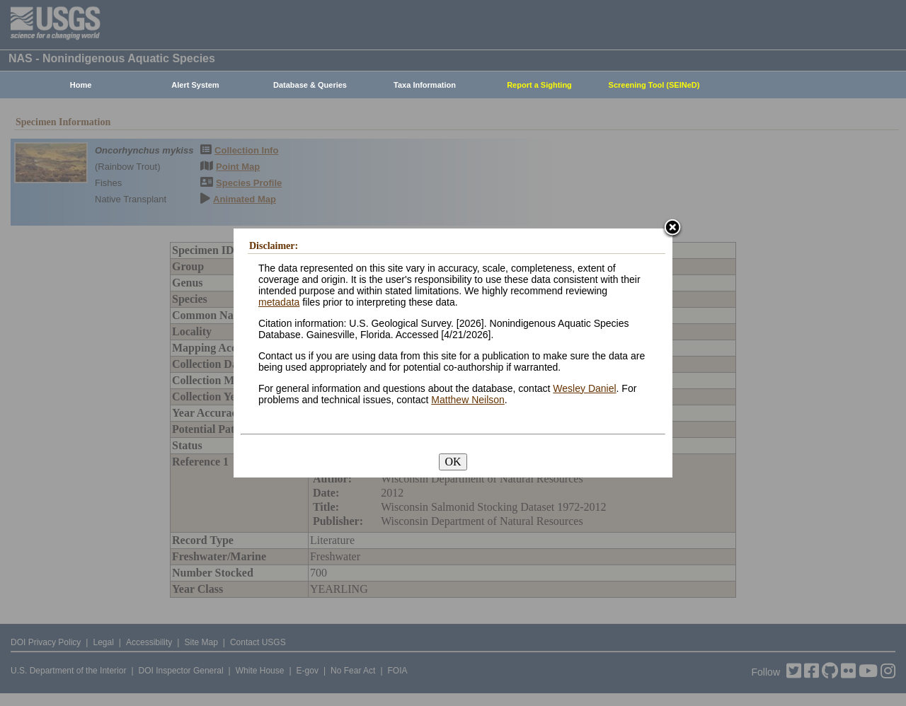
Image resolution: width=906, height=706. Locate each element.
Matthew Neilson (468, 399)
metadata (278, 302)
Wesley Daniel (584, 388)
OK (453, 462)
